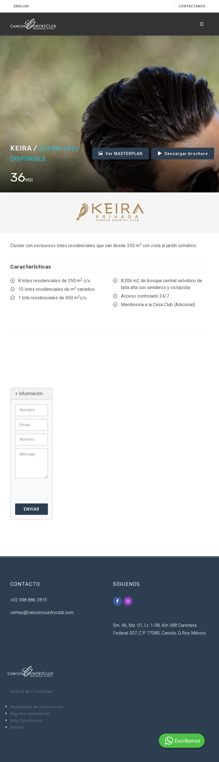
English (21, 6)
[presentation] (46, 489)
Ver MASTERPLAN (120, 153)
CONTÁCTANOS (192, 6)
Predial (17, 727)
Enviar (31, 509)
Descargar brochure (182, 153)
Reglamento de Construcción (36, 707)
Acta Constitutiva (26, 720)
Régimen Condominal (30, 714)
